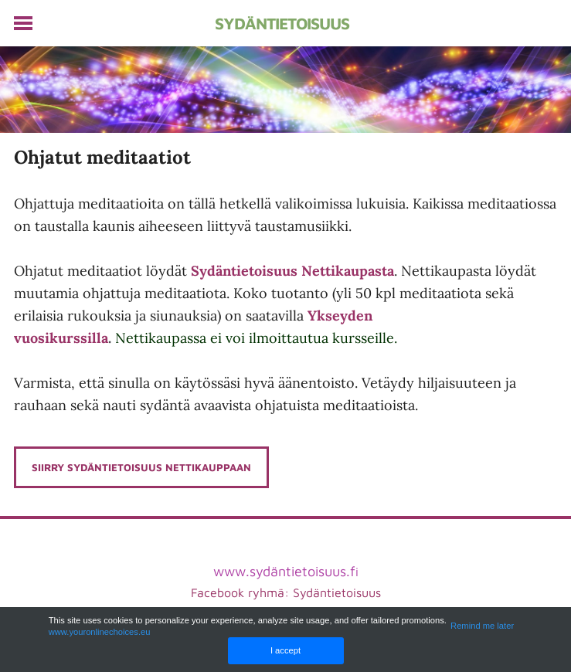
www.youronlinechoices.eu (100, 631)
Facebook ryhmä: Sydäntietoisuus (286, 592)
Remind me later (482, 625)
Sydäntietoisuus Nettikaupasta (292, 271)
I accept (285, 650)
